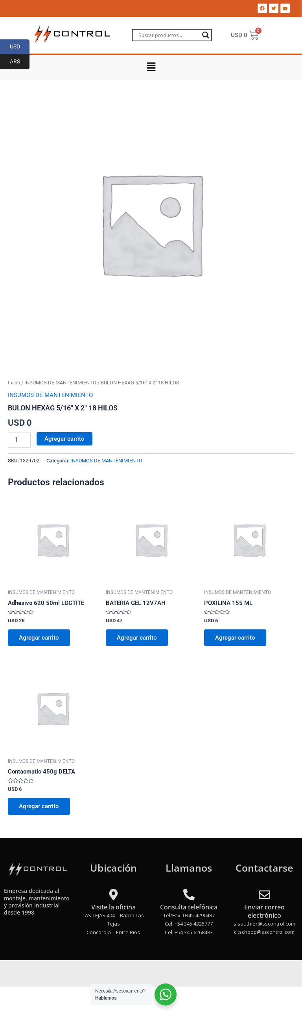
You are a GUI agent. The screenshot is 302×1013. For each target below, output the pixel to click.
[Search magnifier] (205, 35)
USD (20, 46)
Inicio (14, 383)
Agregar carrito (64, 438)
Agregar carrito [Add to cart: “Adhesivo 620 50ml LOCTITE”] (39, 637)
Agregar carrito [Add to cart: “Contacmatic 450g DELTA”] (39, 806)
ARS (20, 61)
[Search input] (168, 35)
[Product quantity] (19, 440)
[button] (151, 67)
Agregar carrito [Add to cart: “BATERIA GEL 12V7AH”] (137, 637)
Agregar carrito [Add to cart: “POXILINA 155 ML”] (235, 637)
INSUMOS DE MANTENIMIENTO (60, 383)
